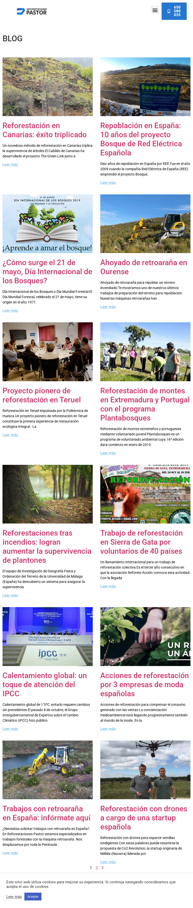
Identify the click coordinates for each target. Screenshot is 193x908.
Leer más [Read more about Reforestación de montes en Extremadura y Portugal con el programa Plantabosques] (108, 453)
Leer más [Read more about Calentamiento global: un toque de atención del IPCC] (10, 728)
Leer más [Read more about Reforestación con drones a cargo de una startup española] (108, 862)
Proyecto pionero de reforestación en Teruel (42, 395)
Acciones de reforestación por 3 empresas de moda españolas (144, 684)
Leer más (14, 896)
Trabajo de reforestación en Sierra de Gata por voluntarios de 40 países (141, 542)
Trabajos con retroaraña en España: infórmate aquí (46, 813)
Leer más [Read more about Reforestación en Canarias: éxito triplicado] (10, 164)
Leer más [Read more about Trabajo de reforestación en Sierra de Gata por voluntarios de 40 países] (108, 586)
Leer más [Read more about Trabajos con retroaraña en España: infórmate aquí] (10, 853)
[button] (155, 10)
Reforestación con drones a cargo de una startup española (143, 817)
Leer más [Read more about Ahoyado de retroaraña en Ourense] (108, 306)
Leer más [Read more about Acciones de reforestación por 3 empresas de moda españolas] (108, 728)
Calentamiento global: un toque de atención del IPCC (45, 684)
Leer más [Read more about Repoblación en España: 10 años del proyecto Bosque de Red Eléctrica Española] (108, 182)
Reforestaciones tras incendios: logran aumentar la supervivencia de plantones (47, 547)
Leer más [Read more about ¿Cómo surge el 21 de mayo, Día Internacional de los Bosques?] (10, 310)
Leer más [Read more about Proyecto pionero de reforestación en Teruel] (10, 435)
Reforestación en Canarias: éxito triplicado (45, 130)
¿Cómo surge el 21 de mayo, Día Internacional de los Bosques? (47, 271)
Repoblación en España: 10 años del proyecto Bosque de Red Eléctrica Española (141, 139)
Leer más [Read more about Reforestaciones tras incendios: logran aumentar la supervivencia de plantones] (10, 595)
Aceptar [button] (32, 896)
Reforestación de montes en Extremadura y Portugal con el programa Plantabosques (145, 404)
